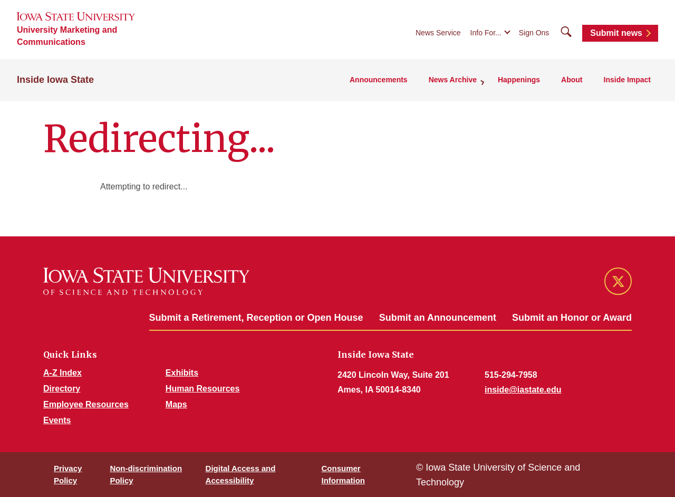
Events (57, 420)
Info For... (486, 32)
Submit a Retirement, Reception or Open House (256, 317)
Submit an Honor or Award (572, 317)
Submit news (616, 32)
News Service (438, 32)
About (571, 79)
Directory (61, 388)
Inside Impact (627, 79)
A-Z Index (62, 372)
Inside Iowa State (55, 79)
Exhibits (182, 372)
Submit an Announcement (437, 317)
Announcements (379, 79)
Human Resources (203, 388)
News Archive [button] (453, 79)
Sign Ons (534, 32)
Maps (176, 404)
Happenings (519, 79)
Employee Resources (86, 404)
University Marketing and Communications (67, 35)
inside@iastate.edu (523, 389)
